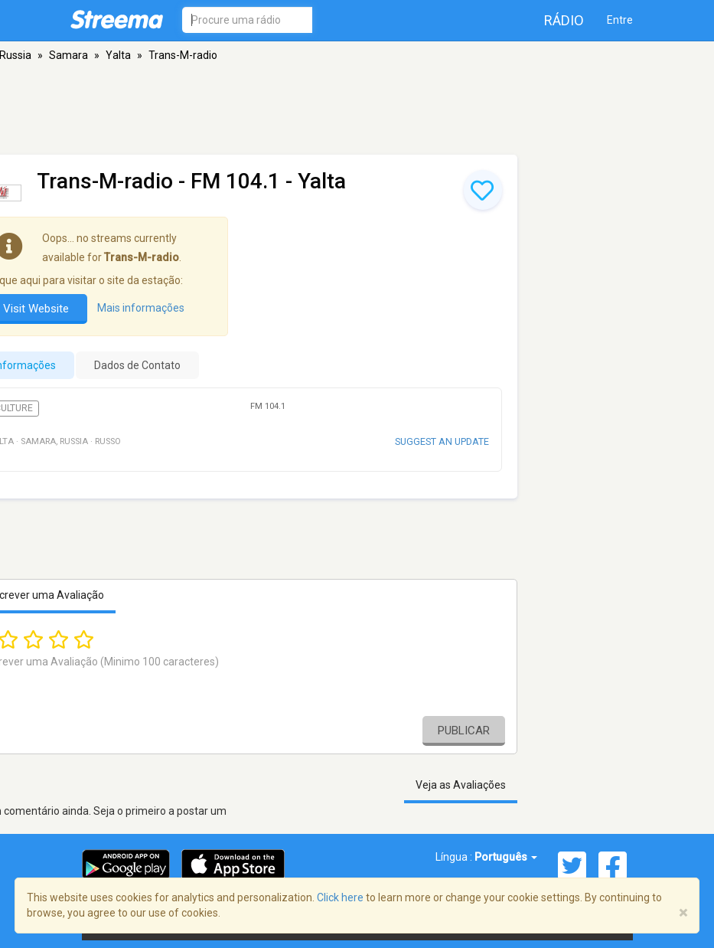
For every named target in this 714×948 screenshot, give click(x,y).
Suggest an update (442, 441)
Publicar (464, 730)
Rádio (564, 20)
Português (505, 857)
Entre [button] (620, 20)
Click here (340, 897)
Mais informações (140, 308)
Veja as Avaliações (461, 785)
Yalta (118, 55)
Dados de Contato (137, 365)
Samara (68, 55)
